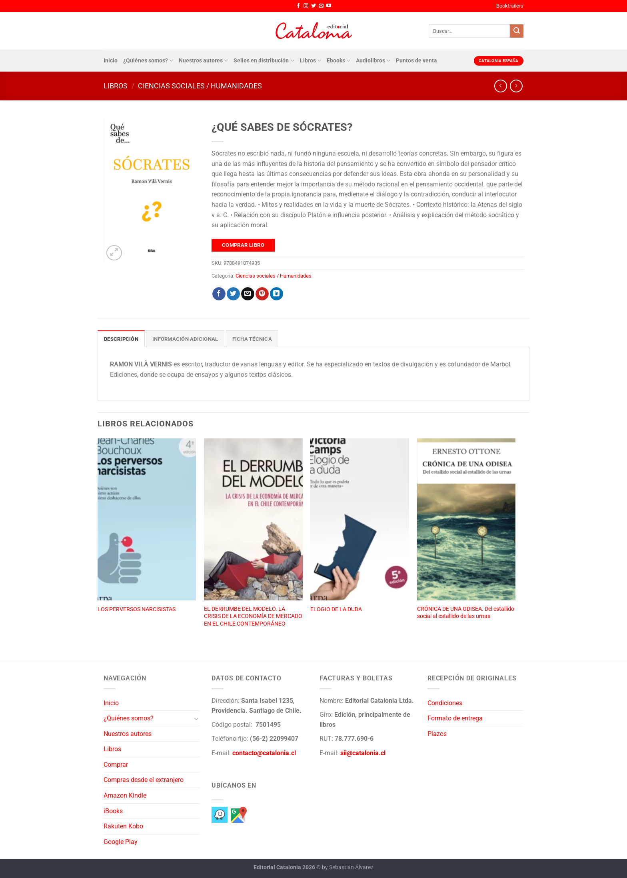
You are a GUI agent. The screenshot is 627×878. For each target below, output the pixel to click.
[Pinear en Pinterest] (262, 294)
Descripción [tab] (121, 339)
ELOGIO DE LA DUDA (336, 609)
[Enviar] (516, 31)
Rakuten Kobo (123, 826)
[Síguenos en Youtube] (328, 6)
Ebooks (338, 60)
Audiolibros (373, 60)
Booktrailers (509, 6)
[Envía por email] (247, 294)
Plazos (437, 734)
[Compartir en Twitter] (233, 294)
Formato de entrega (455, 718)
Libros (310, 60)
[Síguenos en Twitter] (313, 6)
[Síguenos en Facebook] (298, 6)
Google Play (121, 842)
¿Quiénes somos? (148, 60)
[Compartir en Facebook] (219, 294)
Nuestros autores (203, 60)
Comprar (116, 764)
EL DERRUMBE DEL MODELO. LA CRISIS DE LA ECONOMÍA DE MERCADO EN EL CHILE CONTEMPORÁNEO (253, 616)
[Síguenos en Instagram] (306, 6)
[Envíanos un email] (321, 6)
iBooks (113, 811)
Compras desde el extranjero (144, 780)
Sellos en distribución (264, 60)
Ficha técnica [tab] (252, 339)
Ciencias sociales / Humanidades (200, 86)
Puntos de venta (416, 60)
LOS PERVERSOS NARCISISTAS (137, 609)
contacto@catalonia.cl (264, 753)
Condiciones (444, 703)
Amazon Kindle (125, 795)
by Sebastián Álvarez (347, 867)
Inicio (111, 60)
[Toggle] (196, 718)
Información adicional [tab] (185, 339)
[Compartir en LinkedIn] (276, 294)
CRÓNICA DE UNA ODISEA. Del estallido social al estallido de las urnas (465, 613)
